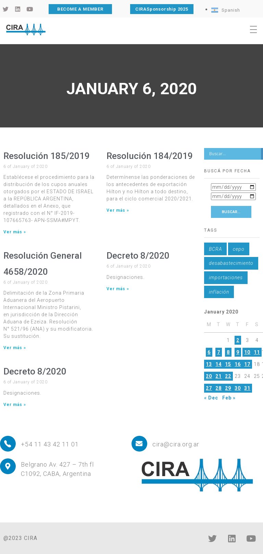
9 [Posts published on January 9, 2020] (237, 352)
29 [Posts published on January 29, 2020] (228, 388)
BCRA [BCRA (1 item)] (215, 249)
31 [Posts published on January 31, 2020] (247, 388)
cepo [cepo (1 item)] (239, 249)
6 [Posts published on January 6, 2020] (209, 352)
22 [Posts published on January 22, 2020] (228, 376)
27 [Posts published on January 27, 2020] (209, 388)
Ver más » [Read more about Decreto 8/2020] (118, 288)
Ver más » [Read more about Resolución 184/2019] (118, 210)
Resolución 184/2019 (150, 156)
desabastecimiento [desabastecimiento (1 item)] (231, 263)
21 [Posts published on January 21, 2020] (218, 376)
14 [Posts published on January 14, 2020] (218, 364)
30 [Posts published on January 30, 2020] (238, 388)
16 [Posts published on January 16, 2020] (238, 364)
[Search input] (234, 154)
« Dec (211, 398)
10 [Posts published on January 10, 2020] (247, 352)
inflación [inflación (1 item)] (219, 292)
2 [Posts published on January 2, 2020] (237, 340)
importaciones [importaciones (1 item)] (226, 277)
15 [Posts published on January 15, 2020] (228, 364)
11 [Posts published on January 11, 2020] (257, 352)
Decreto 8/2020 (138, 255)
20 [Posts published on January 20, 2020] (209, 376)
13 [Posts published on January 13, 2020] (209, 364)
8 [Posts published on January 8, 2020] (228, 352)
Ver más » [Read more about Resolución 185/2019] (14, 232)
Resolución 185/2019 (46, 156)
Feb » (229, 398)
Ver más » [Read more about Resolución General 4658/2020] (14, 347)
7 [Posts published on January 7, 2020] (218, 352)
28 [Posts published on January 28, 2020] (218, 388)
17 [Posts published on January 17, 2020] (247, 364)
